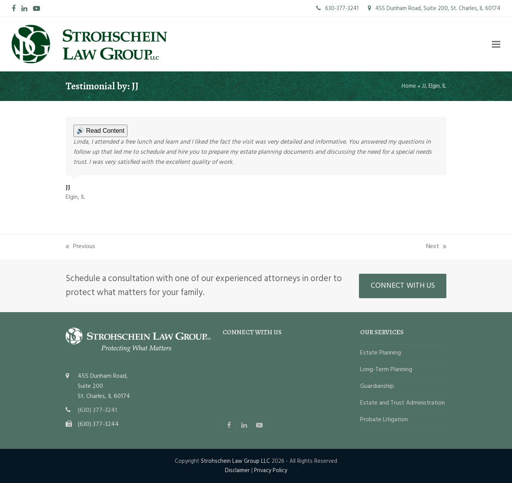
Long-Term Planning (386, 370)
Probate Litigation (384, 420)
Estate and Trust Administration (402, 403)
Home (409, 86)
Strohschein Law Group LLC (235, 461)
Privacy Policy (270, 470)
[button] (496, 44)
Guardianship (377, 386)
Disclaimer (237, 470)
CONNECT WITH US (403, 286)
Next (436, 247)
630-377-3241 (337, 8)
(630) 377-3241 (97, 410)
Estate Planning (380, 353)
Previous (80, 247)
